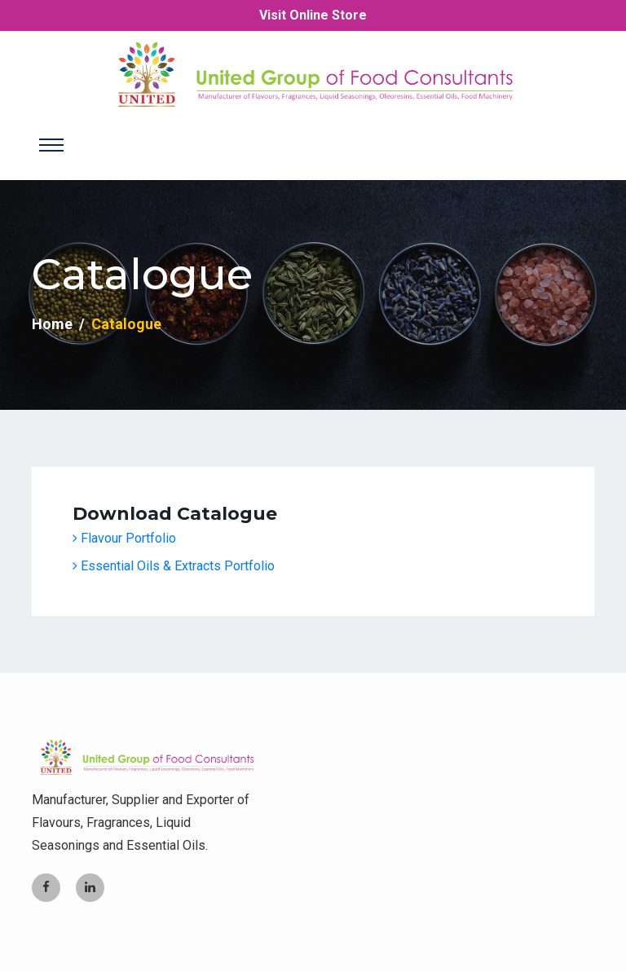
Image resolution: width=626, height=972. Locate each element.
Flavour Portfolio (124, 538)
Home (52, 323)
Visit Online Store (313, 15)
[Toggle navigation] (51, 145)
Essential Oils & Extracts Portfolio (174, 566)
